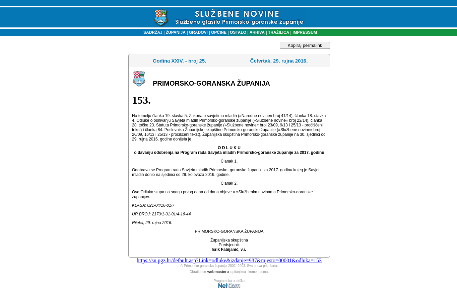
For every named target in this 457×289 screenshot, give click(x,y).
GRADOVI (198, 32)
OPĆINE (218, 32)
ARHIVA (257, 32)
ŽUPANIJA (176, 32)
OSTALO (238, 32)
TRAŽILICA (278, 32)
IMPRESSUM (304, 32)
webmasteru (218, 272)
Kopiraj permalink (305, 45)
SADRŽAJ (151, 32)
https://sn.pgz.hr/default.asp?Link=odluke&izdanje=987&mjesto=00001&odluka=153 (229, 260)
